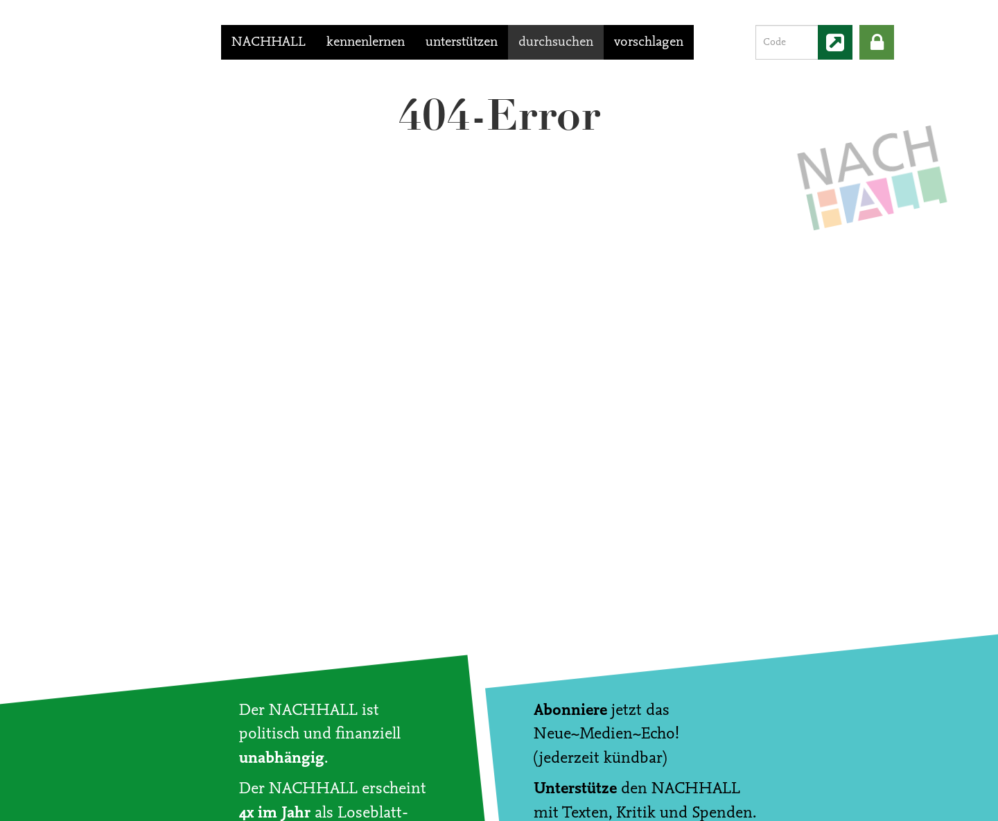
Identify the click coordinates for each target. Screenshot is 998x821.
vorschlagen (648, 42)
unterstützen (462, 42)
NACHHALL (268, 42)
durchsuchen (555, 42)
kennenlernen (365, 42)
